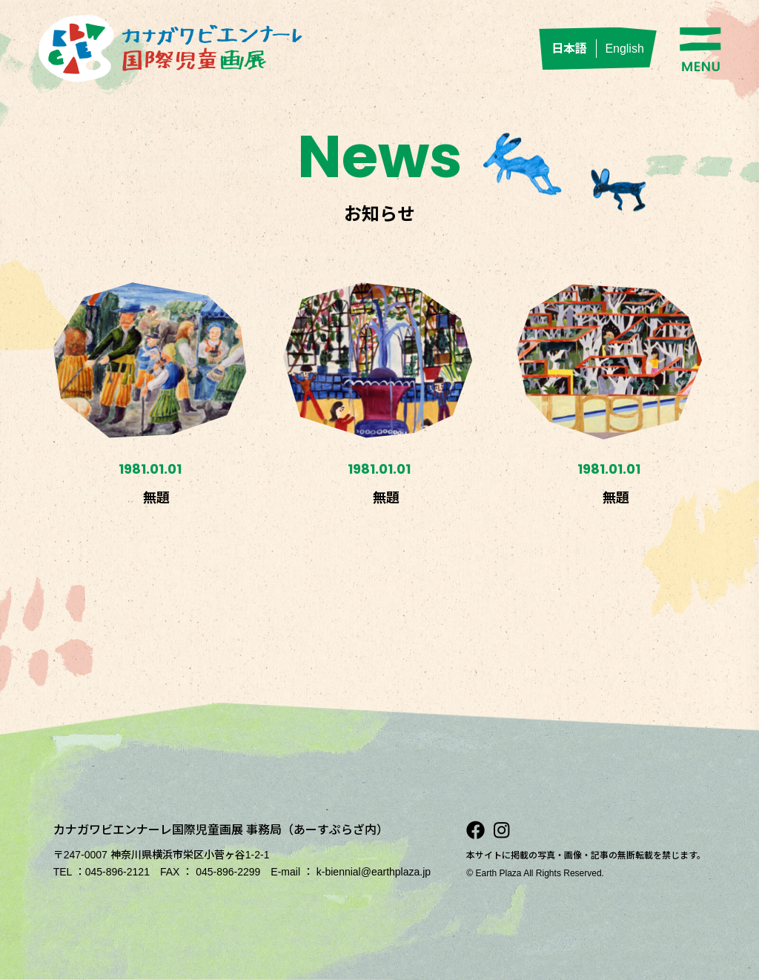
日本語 (569, 48)
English (624, 48)
